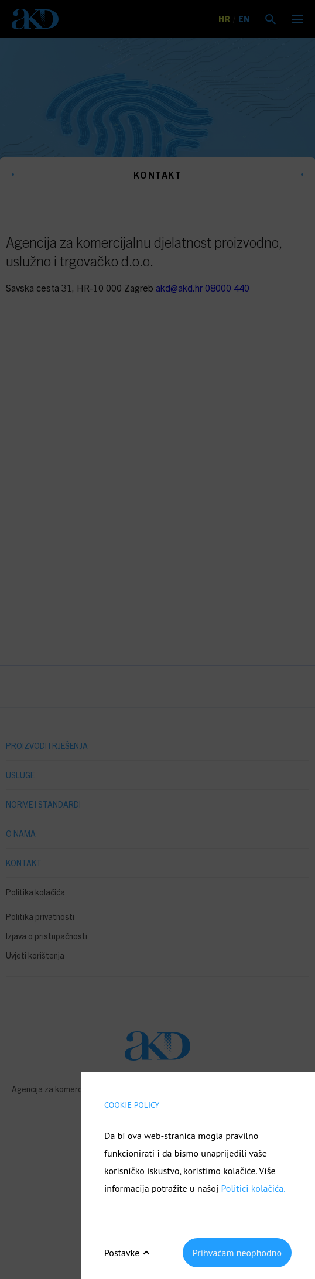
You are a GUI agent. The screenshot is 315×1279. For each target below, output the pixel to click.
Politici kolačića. (253, 1188)
